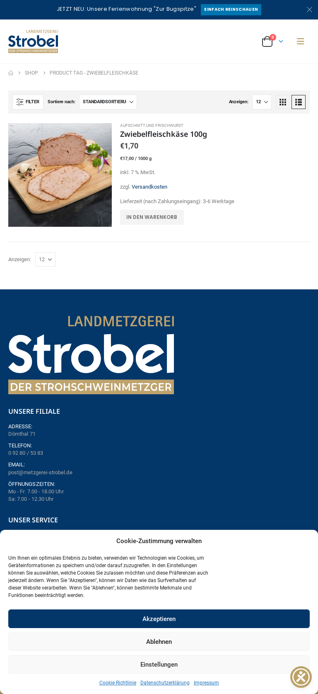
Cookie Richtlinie (117, 683)
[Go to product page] (60, 175)
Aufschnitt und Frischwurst (151, 125)
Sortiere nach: (61, 101)
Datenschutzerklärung (165, 683)
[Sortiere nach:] (108, 102)
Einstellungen (159, 664)
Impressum (206, 683)
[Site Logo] (33, 41)
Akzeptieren (159, 619)
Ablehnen (159, 641)
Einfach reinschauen (231, 9)
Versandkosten (149, 187)
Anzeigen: (238, 101)
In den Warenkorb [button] (151, 217)
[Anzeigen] (262, 102)
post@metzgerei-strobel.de (40, 472)
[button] (301, 41)
